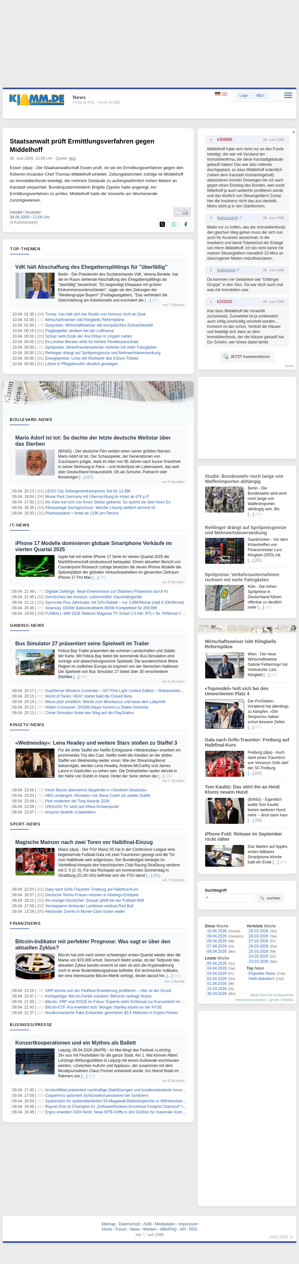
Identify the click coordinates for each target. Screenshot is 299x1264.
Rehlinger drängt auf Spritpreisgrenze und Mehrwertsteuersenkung (102, 353)
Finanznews (25, 923)
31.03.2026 (217, 988)
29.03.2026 (258, 931)
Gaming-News (27, 625)
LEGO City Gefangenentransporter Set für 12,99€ (88, 491)
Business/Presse (31, 1024)
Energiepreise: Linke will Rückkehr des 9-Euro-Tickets (91, 358)
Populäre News (262, 973)
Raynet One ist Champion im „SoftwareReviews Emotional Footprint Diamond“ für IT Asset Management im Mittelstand (147, 1106)
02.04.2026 (217, 978)
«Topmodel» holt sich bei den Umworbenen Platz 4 (236, 691)
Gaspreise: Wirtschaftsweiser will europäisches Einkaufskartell (99, 325)
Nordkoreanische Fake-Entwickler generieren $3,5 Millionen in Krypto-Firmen (111, 1012)
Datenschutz (130, 1224)
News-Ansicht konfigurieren (272, 995)
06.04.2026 (217, 951)
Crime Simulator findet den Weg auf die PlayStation (89, 713)
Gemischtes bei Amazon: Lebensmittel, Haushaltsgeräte (93, 597)
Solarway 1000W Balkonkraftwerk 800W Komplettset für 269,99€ (101, 608)
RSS (193, 1229)
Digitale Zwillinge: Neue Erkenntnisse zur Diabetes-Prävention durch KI (106, 591)
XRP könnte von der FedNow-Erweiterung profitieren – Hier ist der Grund (108, 990)
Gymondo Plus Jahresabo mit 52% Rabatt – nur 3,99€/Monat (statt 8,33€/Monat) (114, 602)
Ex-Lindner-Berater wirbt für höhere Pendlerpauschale (92, 342)
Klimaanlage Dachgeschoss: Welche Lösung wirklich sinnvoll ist (100, 507)
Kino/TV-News (27, 724)
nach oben (279, 1236)
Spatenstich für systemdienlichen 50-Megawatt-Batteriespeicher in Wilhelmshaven (116, 1101)
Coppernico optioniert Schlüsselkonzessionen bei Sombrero (96, 1095)
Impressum (188, 1224)
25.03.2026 (258, 951)
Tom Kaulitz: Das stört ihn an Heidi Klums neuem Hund (242, 789)
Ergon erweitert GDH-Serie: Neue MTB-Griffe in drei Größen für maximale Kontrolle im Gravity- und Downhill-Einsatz (145, 1112)
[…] (148, 300)
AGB (147, 1224)
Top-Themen (25, 248)
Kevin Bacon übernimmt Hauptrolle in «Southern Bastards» (96, 790)
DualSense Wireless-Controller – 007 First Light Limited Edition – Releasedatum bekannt (121, 690)
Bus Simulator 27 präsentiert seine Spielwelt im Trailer (82, 643)
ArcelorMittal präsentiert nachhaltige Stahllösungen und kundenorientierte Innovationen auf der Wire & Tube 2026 (143, 1090)
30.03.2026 (217, 993)
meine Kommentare (250, 1000)
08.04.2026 (217, 941)
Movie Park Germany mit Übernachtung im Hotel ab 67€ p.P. (97, 496)
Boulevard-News (31, 419)
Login (244, 95)
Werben (150, 1229)
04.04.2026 (217, 968)
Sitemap (108, 1224)
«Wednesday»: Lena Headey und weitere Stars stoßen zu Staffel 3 (96, 743)
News (135, 1229)
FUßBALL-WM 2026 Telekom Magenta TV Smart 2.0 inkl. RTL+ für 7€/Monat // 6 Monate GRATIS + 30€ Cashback (144, 613)
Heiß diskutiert (261, 978)
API (183, 1229)
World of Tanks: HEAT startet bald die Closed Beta (88, 696)
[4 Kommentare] (23, 222)
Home (107, 1229)
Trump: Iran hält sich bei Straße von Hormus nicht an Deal (95, 314)
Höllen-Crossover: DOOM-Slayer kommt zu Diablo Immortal (96, 707)
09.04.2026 (217, 936)
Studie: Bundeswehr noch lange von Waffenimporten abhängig (244, 479)
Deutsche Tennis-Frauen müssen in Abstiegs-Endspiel (91, 895)
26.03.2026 (258, 946)
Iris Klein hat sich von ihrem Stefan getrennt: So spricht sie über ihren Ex (107, 502)
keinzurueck (227, 218)
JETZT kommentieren (246, 356)
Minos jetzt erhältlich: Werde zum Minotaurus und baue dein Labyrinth (105, 702)
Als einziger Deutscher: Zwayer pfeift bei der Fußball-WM (94, 900)
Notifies (288, 1000)
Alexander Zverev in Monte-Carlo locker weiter (85, 911)
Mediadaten (165, 1224)
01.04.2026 (217, 983)
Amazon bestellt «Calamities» (70, 812)
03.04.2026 (217, 973)
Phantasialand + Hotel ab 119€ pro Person (82, 513)
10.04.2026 (217, 931)
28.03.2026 (258, 936)
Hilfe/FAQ (168, 1229)
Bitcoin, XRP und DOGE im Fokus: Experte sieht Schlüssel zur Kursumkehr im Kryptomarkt (124, 1001)
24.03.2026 (258, 956)
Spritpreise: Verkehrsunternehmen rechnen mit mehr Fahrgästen (100, 347)
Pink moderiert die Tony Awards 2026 (77, 801)
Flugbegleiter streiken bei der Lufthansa (79, 330)
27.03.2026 (258, 941)
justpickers (226, 270)
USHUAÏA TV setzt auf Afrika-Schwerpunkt (82, 806)
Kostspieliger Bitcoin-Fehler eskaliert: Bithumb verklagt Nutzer (98, 996)
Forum (121, 1229)
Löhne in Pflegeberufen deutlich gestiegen (81, 364)
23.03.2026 (258, 961)
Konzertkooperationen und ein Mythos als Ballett (75, 1043)
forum (289, 366)
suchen (269, 897)
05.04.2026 (217, 963)
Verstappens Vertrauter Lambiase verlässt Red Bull (89, 906)
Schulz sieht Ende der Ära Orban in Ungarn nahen (88, 336)
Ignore (274, 1000)
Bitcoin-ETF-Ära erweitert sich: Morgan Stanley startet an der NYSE (103, 1007)
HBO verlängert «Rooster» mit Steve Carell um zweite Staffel (97, 795)
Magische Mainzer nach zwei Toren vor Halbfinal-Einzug (84, 842)
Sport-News (25, 823)
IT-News (20, 524)
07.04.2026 (217, 946)
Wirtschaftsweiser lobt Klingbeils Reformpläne (84, 319)
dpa (72, 158)
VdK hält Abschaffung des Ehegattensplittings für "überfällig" (91, 267)
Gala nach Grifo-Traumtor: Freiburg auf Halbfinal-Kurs (91, 889)
